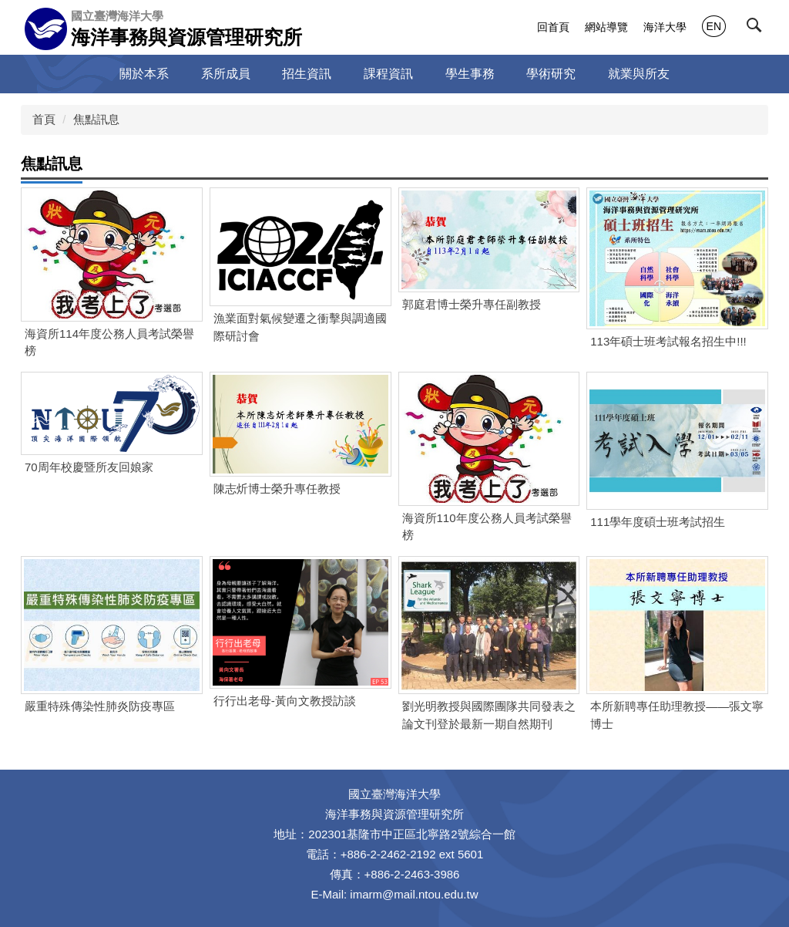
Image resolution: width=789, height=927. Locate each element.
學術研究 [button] (551, 73)
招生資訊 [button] (306, 73)
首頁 (43, 119)
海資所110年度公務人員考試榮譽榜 (487, 526)
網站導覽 (606, 27)
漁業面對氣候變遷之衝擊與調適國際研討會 (300, 327)
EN (714, 26)
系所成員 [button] (225, 73)
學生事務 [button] (470, 73)
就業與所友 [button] (639, 73)
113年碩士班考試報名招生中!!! (668, 341)
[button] (757, 28)
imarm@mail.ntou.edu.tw (414, 894)
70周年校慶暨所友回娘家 (89, 467)
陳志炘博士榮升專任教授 (277, 488)
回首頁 (553, 27)
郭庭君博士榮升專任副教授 (471, 304)
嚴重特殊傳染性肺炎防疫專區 (100, 706)
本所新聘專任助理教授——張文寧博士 (677, 714)
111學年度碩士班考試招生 (657, 521)
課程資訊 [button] (388, 73)
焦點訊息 (96, 119)
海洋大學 (665, 27)
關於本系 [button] (144, 73)
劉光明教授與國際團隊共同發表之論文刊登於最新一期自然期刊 (489, 714)
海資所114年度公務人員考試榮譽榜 (109, 342)
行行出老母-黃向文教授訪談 (284, 700)
